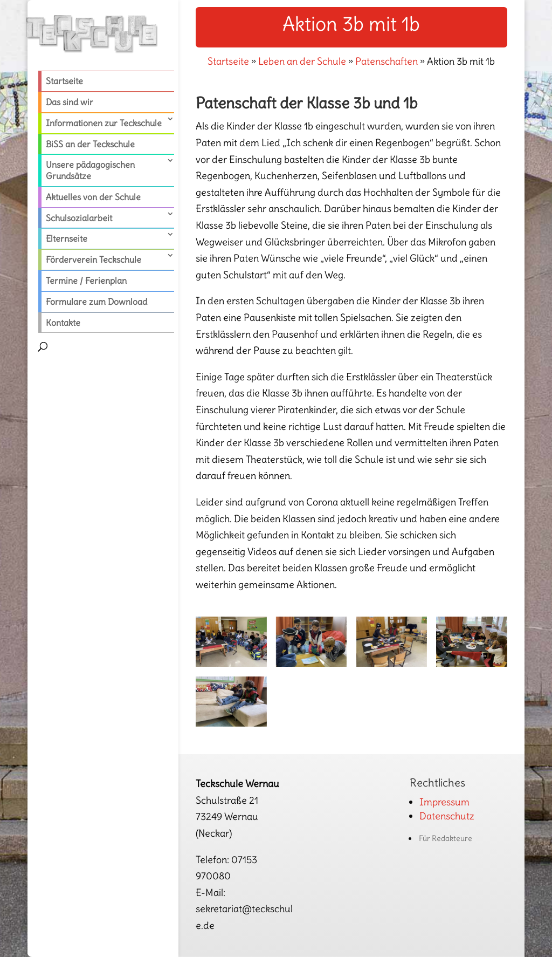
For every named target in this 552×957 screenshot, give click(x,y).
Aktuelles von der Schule (93, 197)
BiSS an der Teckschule (90, 144)
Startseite (64, 81)
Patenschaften (386, 61)
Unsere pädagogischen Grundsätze (90, 170)
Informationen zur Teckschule (104, 123)
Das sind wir (69, 102)
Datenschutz (446, 816)
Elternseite (66, 238)
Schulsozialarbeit (79, 218)
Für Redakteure (445, 838)
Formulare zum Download (96, 301)
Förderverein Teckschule (93, 259)
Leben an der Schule (302, 61)
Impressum (444, 802)
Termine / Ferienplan (86, 280)
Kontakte (63, 322)
